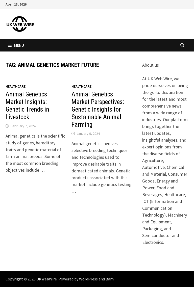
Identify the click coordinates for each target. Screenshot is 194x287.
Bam (110, 278)
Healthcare (16, 86)
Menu (16, 45)
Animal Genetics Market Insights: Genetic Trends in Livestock (27, 106)
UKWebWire (46, 278)
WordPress (88, 278)
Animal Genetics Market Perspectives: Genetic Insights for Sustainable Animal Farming (97, 109)
